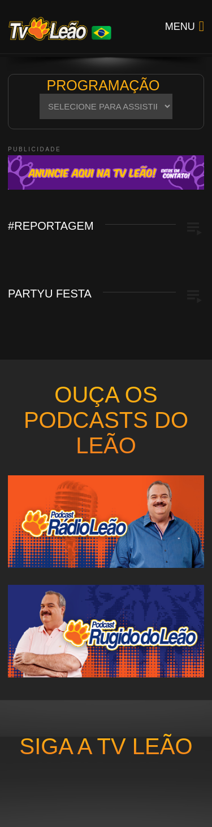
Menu (180, 26)
